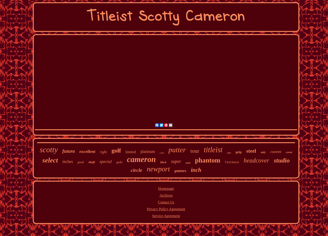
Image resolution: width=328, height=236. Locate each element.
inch (196, 170)
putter (177, 150)
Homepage (166, 188)
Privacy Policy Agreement (166, 209)
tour (194, 151)
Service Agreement (166, 216)
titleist (213, 150)
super (176, 161)
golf (116, 150)
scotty (49, 149)
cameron (141, 159)
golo (119, 162)
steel (251, 151)
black (163, 162)
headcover (256, 160)
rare (229, 153)
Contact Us (166, 202)
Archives (166, 195)
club (162, 152)
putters (180, 171)
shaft (91, 162)
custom (275, 152)
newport (158, 169)
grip (239, 152)
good (80, 162)
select (50, 160)
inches (67, 161)
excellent (87, 151)
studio (282, 160)
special (106, 161)
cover (289, 152)
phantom (207, 160)
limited (131, 152)
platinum (148, 151)
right (103, 152)
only (263, 152)
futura (68, 151)
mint (188, 162)
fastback (232, 162)
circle (136, 170)
